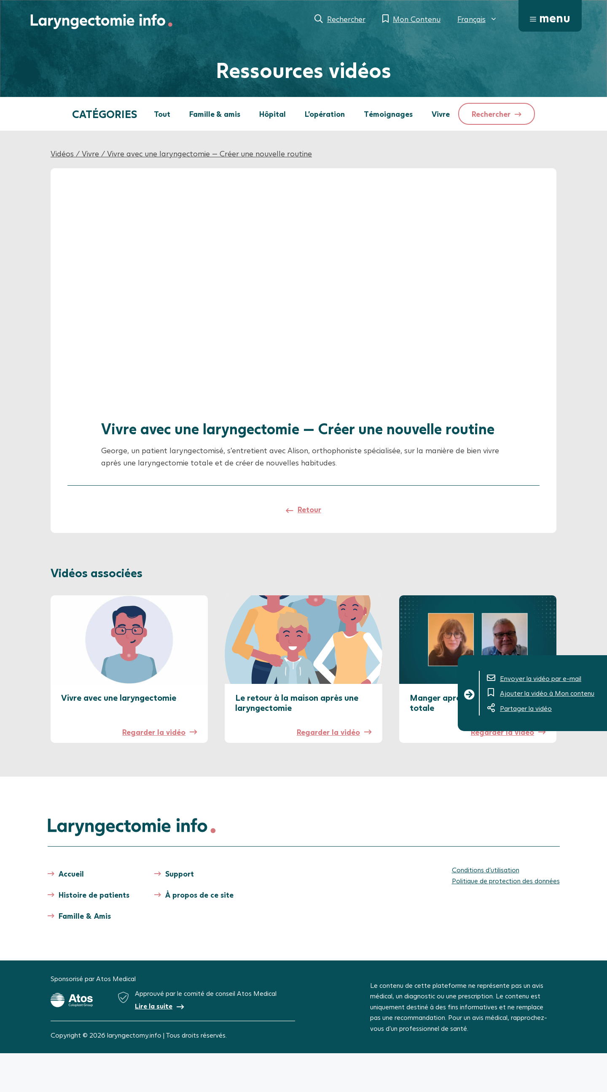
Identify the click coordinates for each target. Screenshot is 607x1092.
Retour (309, 509)
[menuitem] (477, 19)
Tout (162, 113)
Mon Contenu (416, 19)
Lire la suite (153, 1006)
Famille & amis (214, 113)
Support (179, 873)
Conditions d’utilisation (485, 870)
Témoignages (388, 113)
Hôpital (272, 113)
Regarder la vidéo (153, 732)
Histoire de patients (94, 894)
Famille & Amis (85, 915)
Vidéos (62, 153)
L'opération (325, 113)
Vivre (441, 113)
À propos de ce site (199, 894)
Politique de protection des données (506, 881)
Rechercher (346, 19)
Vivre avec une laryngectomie (118, 697)
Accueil (71, 873)
